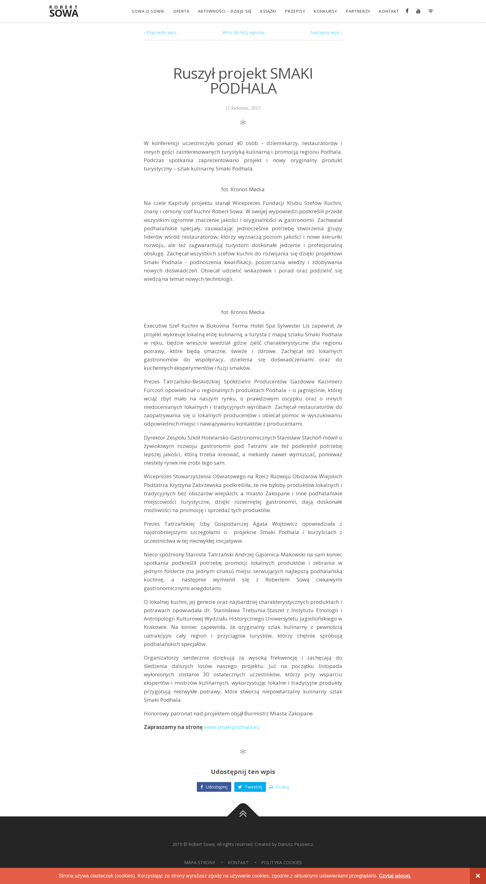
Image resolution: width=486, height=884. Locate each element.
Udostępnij (214, 787)
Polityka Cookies (281, 862)
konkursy (325, 11)
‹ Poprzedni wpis (160, 32)
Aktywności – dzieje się (225, 11)
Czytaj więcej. (395, 875)
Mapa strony (199, 862)
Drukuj (279, 787)
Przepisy (295, 11)
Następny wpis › (326, 32)
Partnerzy (358, 11)
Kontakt (389, 11)
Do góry (243, 816)
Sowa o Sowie (148, 11)
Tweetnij (250, 787)
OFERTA (181, 11)
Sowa (67, 12)
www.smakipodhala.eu (232, 727)
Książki (268, 11)
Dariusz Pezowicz (295, 844)
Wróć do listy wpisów (243, 32)
